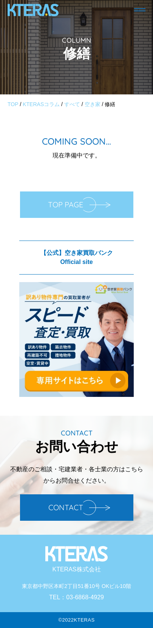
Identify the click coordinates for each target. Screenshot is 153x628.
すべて (72, 104)
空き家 (92, 104)
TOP (13, 104)
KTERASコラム (41, 104)
